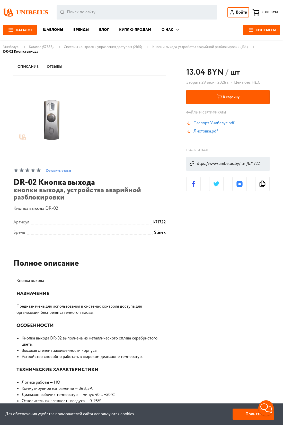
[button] (266, 408)
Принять (253, 414)
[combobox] (137, 12)
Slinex (160, 233)
